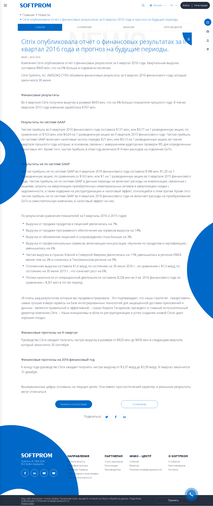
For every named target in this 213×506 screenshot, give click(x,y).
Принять (173, 500)
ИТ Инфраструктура (78, 465)
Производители (113, 469)
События (40, 27)
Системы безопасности (80, 477)
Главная (28, 15)
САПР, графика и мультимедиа (83, 473)
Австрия (157, 5)
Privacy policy (27, 503)
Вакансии (128, 27)
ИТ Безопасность (76, 461)
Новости (44, 15)
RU (172, 5)
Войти (186, 5)
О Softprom (178, 456)
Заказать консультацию (73, 404)
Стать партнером (114, 461)
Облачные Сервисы (78, 469)
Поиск (142, 5)
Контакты (173, 469)
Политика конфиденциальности (146, 469)
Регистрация (200, 5)
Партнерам (114, 456)
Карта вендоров (173, 27)
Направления (78, 456)
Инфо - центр (140, 456)
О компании (84, 27)
